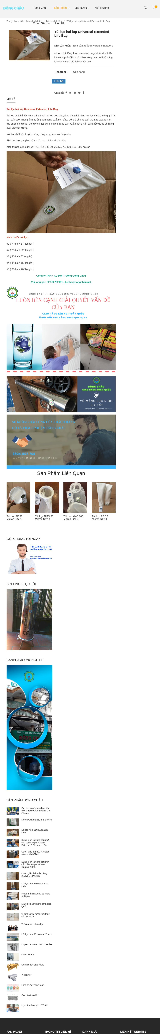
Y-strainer (26, 974)
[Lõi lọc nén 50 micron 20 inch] (13, 937)
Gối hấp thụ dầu (29, 995)
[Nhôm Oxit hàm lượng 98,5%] (13, 822)
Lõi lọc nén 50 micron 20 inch (36, 934)
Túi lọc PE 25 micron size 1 (14, 518)
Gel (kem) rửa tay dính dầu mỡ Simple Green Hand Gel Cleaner (35, 811)
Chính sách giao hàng (32, 964)
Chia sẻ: (59, 92)
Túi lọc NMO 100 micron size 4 (73, 518)
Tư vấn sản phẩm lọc (32, 924)
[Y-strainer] (13, 977)
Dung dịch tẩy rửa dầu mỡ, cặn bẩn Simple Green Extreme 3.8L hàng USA (35, 842)
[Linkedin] (75, 92)
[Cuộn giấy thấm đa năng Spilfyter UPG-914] (13, 876)
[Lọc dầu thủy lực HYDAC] (13, 1008)
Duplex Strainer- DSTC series (36, 944)
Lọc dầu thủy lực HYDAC (34, 1005)
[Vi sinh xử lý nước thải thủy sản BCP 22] (13, 917)
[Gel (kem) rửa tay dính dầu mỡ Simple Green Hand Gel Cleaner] (13, 811)
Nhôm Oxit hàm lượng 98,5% (36, 819)
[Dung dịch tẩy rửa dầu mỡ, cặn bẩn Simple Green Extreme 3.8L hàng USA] (13, 843)
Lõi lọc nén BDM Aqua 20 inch (34, 831)
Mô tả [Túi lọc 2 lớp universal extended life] (11, 99)
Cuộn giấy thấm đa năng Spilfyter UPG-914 (34, 874)
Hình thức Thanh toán (32, 985)
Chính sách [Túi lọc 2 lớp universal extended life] (40, 23)
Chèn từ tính (27, 954)
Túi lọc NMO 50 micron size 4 (44, 518)
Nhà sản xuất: (63, 45)
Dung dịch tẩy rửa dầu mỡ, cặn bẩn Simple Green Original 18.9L (35, 864)
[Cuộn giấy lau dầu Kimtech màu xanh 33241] (13, 854)
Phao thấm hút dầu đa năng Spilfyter (35, 895)
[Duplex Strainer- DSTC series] (13, 947)
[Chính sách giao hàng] (13, 967)
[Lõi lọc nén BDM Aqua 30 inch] (13, 886)
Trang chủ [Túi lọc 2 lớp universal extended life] (39, 7)
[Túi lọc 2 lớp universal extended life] (79, 92)
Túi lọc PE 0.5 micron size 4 (100, 518)
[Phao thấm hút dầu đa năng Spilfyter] (13, 896)
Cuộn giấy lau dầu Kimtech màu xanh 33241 (35, 853)
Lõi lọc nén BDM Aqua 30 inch (34, 884)
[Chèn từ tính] (13, 957)
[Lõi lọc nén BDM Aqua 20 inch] (13, 832)
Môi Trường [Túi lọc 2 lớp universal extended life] (102, 7)
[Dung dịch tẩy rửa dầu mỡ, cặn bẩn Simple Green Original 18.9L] (13, 864)
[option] (18, 502)
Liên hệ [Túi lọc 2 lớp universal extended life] (58, 81)
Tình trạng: (61, 72)
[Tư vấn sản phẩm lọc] (13, 927)
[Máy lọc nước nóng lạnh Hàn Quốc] (13, 906)
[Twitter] (70, 92)
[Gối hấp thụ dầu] (13, 998)
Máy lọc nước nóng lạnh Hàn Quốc (36, 905)
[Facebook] (66, 92)
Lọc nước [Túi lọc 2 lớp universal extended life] (81, 7)
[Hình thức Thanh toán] (13, 988)
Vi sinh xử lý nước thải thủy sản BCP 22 (35, 915)
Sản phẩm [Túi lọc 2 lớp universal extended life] (60, 7)
